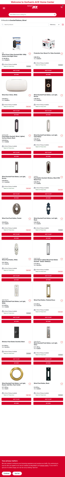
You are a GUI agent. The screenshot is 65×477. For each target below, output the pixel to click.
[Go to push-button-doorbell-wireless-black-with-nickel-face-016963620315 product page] (48, 179)
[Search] (55, 14)
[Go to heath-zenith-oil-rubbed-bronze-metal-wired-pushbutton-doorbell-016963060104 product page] (48, 97)
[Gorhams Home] (32, 7)
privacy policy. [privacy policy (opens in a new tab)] (44, 465)
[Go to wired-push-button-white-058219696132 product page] (16, 261)
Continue (6, 473)
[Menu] (4, 8)
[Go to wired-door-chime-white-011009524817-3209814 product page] (16, 97)
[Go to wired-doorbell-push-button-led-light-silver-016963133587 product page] (48, 344)
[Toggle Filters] (63, 25)
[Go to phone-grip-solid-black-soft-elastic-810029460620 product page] (16, 385)
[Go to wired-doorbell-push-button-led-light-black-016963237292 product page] (48, 220)
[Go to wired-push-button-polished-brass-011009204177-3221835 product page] (48, 303)
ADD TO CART (16, 70)
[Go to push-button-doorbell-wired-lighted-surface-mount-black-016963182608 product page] (16, 138)
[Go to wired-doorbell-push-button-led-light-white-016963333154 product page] (16, 303)
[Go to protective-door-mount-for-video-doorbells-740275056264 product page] (48, 56)
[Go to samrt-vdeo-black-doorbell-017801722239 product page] (16, 56)
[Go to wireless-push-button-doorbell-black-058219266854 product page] (16, 344)
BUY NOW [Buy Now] (16, 74)
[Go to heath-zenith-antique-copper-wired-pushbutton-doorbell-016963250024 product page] (16, 179)
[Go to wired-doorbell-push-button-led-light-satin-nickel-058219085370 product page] (48, 138)
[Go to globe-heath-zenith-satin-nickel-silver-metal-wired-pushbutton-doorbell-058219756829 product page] (48, 261)
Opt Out (17, 473)
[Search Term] (33, 14)
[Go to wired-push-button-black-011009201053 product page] (48, 385)
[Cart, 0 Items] (61, 7)
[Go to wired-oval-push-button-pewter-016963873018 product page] (16, 220)
